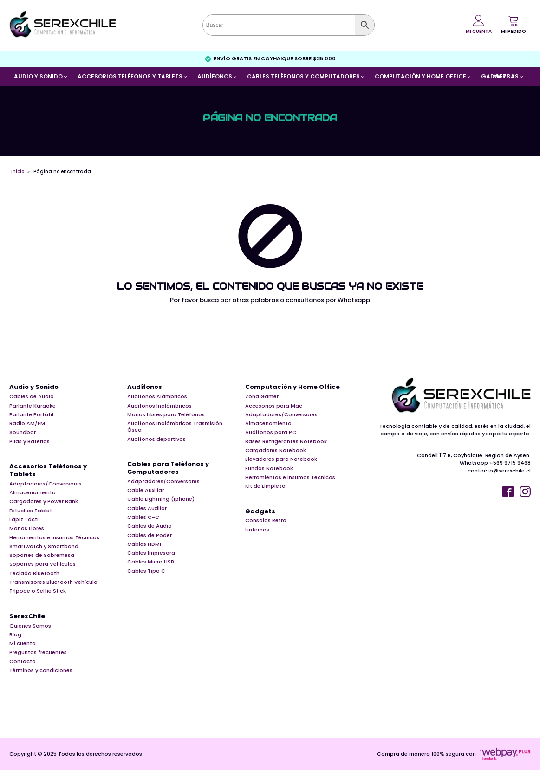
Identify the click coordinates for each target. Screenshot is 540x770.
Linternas (257, 529)
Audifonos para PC (270, 432)
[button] (513, 24)
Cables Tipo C (146, 571)
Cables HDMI (144, 544)
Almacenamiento (32, 492)
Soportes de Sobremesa (41, 555)
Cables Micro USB (150, 561)
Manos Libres (26, 528)
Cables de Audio (31, 396)
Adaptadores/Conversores (45, 483)
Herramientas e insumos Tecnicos (290, 477)
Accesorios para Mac (273, 405)
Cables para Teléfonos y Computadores (168, 468)
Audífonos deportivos (156, 439)
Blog (15, 634)
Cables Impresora (151, 553)
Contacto (22, 661)
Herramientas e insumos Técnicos (54, 537)
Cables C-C (143, 517)
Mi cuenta (22, 643)
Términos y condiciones (40, 670)
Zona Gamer (262, 396)
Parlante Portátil (31, 414)
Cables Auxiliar (147, 508)
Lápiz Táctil (24, 519)
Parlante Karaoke (32, 405)
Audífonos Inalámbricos (159, 405)
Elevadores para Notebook (281, 459)
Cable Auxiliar (145, 490)
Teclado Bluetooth (34, 573)
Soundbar (22, 432)
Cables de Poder (149, 535)
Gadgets (260, 512)
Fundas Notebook (269, 468)
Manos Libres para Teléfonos (166, 414)
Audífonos (144, 387)
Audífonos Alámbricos (157, 396)
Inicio (17, 171)
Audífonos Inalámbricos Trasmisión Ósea (174, 427)
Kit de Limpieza (265, 486)
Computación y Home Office (292, 387)
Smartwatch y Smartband (43, 546)
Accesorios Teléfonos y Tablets (48, 471)
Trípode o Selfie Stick (37, 591)
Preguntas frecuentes (38, 652)
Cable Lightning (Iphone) (161, 499)
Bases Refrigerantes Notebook (286, 441)
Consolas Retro (265, 520)
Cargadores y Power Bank (43, 501)
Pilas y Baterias (29, 441)
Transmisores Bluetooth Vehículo (53, 582)
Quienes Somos (30, 625)
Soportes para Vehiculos (42, 564)
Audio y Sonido (34, 387)
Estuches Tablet (30, 510)
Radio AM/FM (27, 423)
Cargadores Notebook (275, 450)
